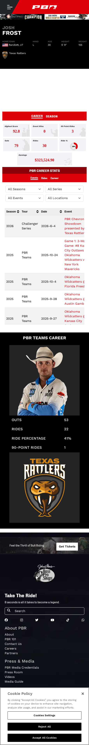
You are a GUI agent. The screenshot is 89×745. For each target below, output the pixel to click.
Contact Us (13, 644)
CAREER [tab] (37, 116)
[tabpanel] (44, 145)
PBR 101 (10, 639)
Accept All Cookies (44, 737)
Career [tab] (54, 178)
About (9, 634)
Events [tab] (34, 177)
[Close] (83, 693)
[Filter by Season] (24, 189)
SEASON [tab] (52, 116)
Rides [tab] (44, 178)
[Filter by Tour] (64, 189)
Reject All (44, 726)
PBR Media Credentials (22, 667)
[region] (44, 716)
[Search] (48, 611)
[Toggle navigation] (9, 7)
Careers (10, 648)
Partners (11, 653)
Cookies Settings (44, 715)
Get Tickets (67, 546)
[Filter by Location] (64, 198)
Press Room (14, 672)
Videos (10, 677)
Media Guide (14, 681)
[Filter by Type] (24, 198)
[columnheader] (12, 211)
